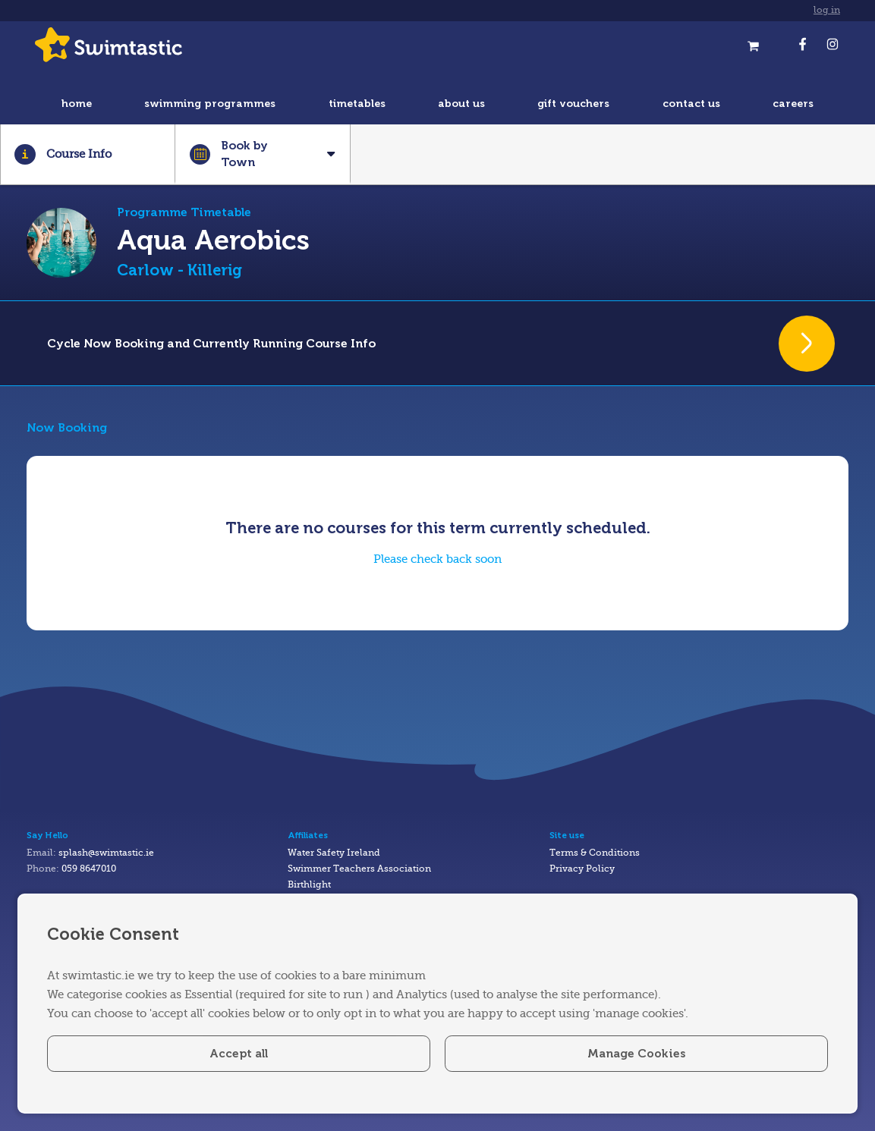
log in (827, 10)
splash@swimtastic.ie (106, 853)
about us (461, 103)
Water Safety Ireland (334, 853)
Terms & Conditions (594, 853)
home (76, 103)
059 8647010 (88, 869)
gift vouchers (573, 103)
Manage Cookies (636, 1053)
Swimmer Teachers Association (359, 869)
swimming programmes (209, 103)
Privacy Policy (582, 869)
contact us (691, 103)
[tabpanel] (437, 536)
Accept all (238, 1053)
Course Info (62, 154)
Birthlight (309, 885)
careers (793, 103)
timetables (357, 103)
